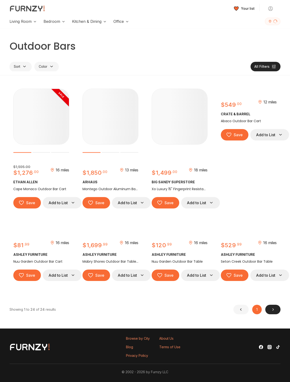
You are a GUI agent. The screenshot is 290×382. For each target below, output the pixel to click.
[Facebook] (261, 347)
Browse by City (138, 338)
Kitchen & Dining (89, 21)
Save (27, 202)
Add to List (62, 203)
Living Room (23, 21)
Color (46, 66)
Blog (129, 347)
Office (121, 21)
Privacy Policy (137, 355)
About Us (166, 338)
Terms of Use (169, 347)
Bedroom (54, 21)
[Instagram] (269, 347)
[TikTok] (278, 347)
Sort (20, 66)
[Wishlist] (244, 8)
